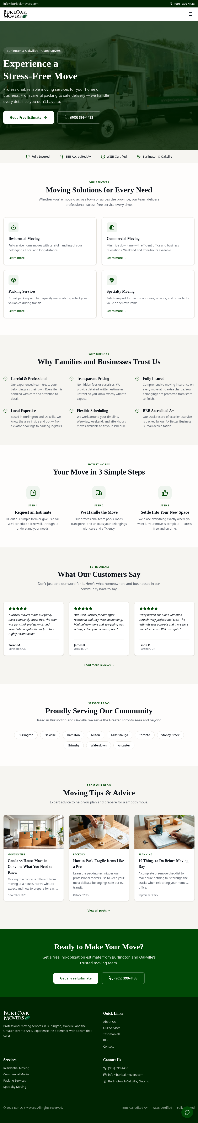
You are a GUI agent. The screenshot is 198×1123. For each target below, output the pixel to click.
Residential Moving (16, 1068)
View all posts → (98, 910)
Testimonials (111, 1034)
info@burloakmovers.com (20, 4)
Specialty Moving (14, 1087)
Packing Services (14, 1080)
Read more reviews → (99, 665)
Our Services (111, 1028)
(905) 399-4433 (182, 4)
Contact (108, 1046)
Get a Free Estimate (28, 117)
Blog (106, 1040)
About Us (109, 1022)
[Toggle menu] (190, 14)
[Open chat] (187, 1112)
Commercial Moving (17, 1074)
